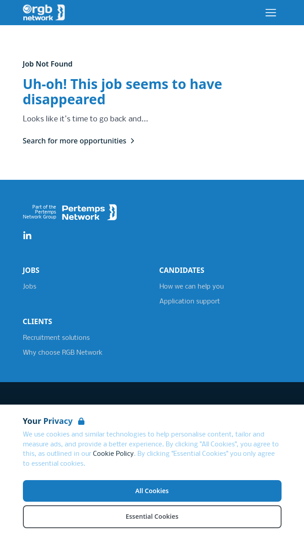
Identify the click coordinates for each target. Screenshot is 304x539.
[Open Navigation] (271, 12)
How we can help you (191, 286)
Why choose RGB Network (62, 352)
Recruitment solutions (56, 338)
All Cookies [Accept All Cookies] (151, 490)
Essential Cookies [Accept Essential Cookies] (152, 516)
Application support (189, 301)
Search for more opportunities (80, 141)
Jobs (29, 286)
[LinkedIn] (27, 236)
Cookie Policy (113, 454)
